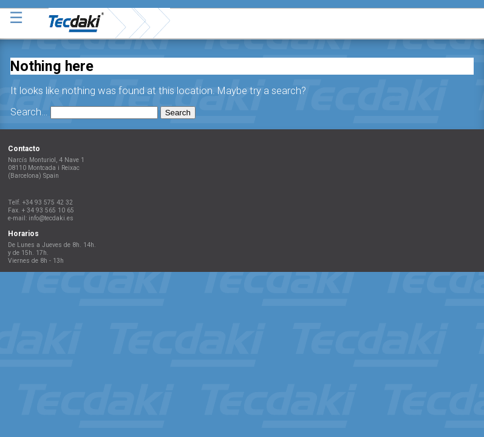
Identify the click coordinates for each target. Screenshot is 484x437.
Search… (29, 112)
